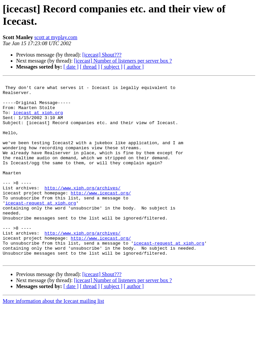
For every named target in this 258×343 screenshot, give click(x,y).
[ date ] (71, 67)
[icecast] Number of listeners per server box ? (123, 61)
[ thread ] (90, 67)
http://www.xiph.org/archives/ (82, 210)
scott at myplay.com (55, 37)
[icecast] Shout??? (101, 55)
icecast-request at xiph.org (40, 228)
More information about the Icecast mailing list (53, 337)
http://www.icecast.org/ (101, 216)
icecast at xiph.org (38, 119)
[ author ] (134, 67)
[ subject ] (111, 67)
